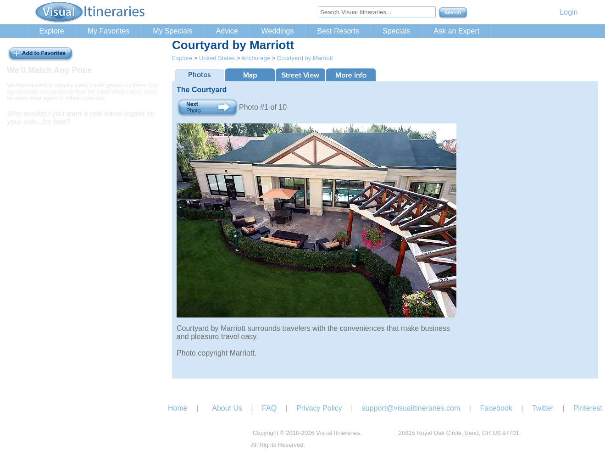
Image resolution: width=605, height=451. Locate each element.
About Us (227, 408)
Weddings (277, 31)
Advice (227, 31)
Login (568, 12)
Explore (51, 31)
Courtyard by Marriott (305, 58)
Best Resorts (338, 31)
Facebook (496, 408)
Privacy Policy (319, 408)
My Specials (172, 31)
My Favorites (109, 31)
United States (217, 58)
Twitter (543, 408)
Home (178, 408)
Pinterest (587, 408)
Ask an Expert (457, 31)
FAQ (269, 408)
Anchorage (255, 58)
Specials (396, 31)
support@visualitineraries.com (411, 408)
